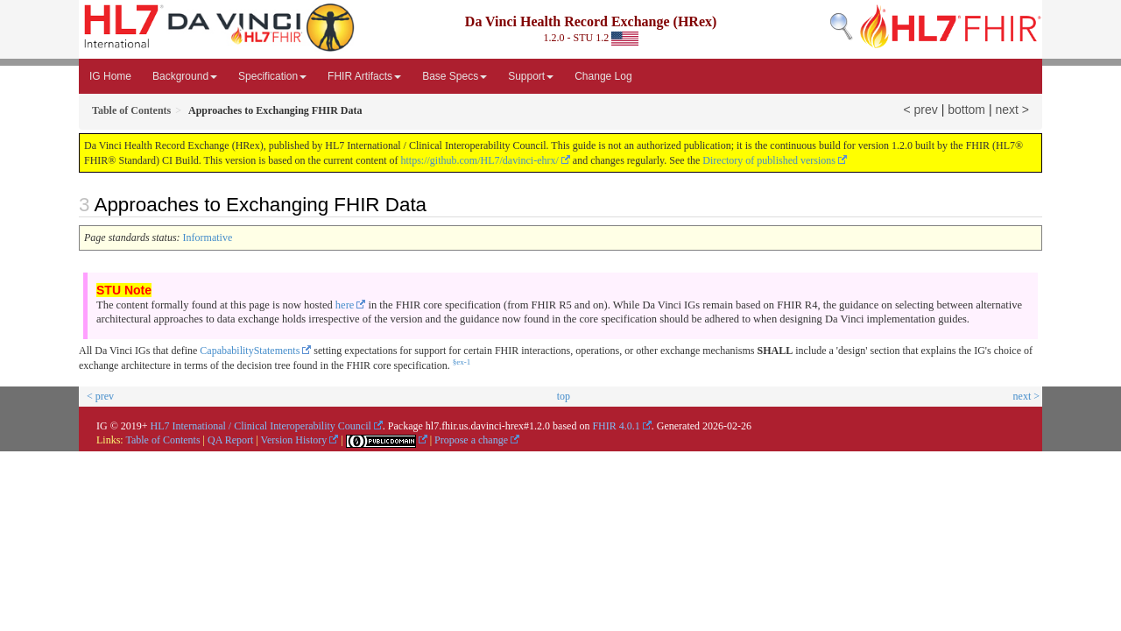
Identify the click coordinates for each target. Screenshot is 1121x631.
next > (1012, 110)
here (345, 305)
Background (184, 76)
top (563, 396)
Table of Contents (162, 440)
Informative (208, 237)
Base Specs (454, 76)
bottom (966, 110)
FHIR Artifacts (364, 76)
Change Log (603, 76)
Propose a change (471, 440)
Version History (294, 440)
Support (530, 76)
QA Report (230, 440)
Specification (272, 76)
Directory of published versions (768, 160)
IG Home (110, 76)
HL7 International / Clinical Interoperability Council (261, 426)
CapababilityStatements (250, 350)
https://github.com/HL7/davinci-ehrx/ (480, 160)
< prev (921, 110)
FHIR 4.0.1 (615, 426)
